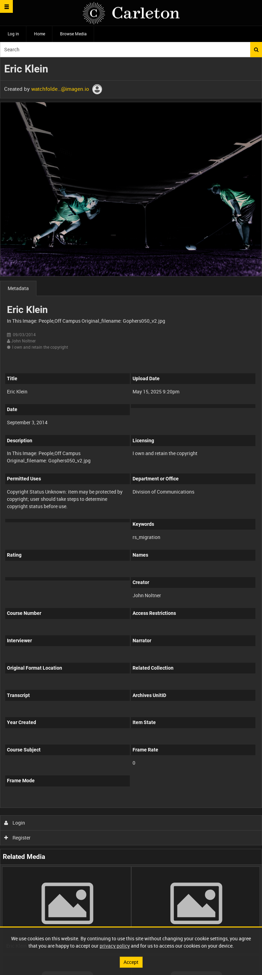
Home (39, 33)
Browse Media (73, 33)
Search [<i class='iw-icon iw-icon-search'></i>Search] (256, 49)
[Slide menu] (6, 6)
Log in (13, 33)
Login (14, 822)
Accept (131, 962)
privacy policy (115, 945)
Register (17, 837)
